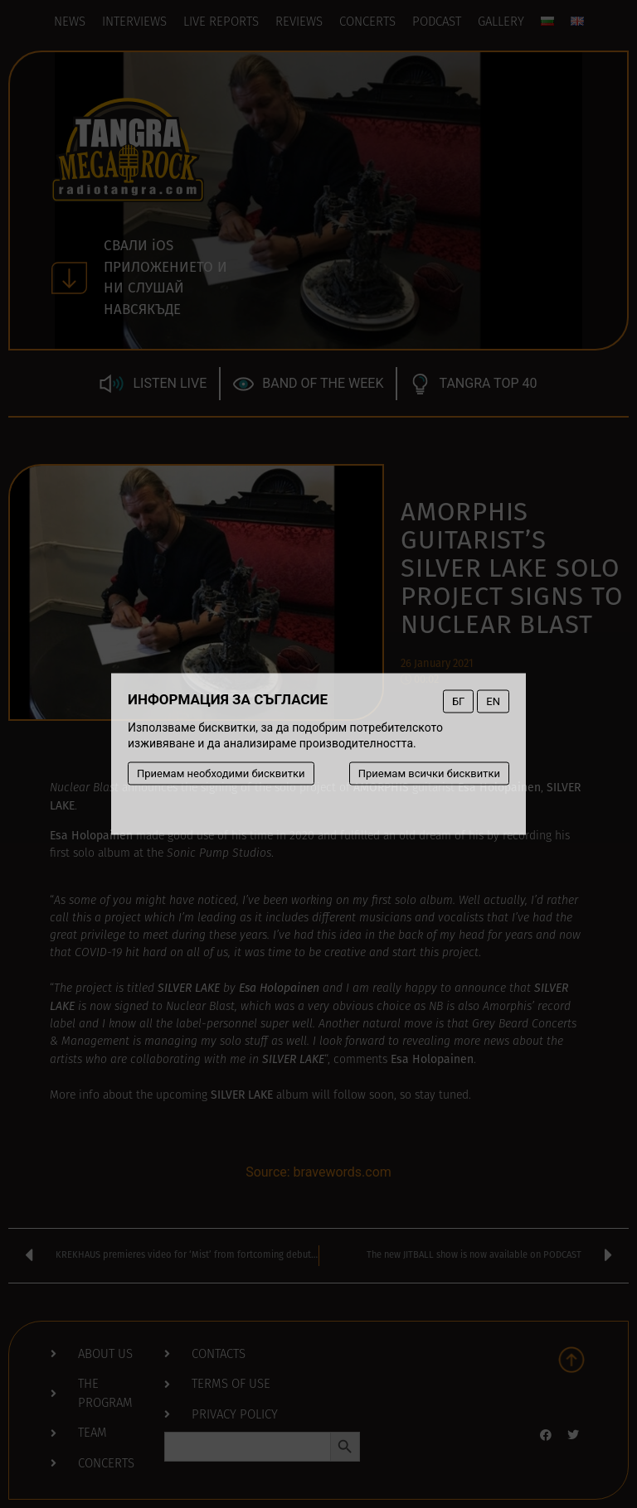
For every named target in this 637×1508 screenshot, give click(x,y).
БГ (458, 701)
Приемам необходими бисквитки (221, 773)
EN (493, 701)
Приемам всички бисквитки (429, 773)
